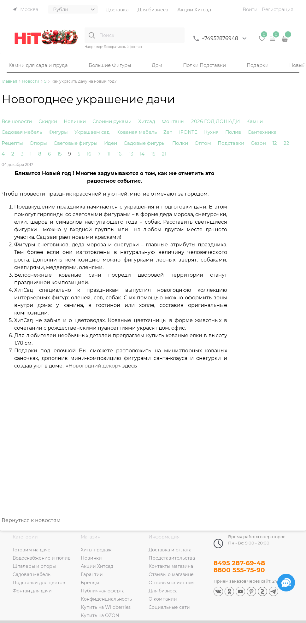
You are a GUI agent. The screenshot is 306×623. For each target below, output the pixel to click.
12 (275, 143)
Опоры (38, 143)
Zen (168, 132)
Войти (250, 9)
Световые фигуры (75, 143)
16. (119, 154)
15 (59, 154)
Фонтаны (173, 121)
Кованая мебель (136, 132)
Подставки (231, 143)
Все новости (17, 121)
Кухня (211, 132)
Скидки (47, 121)
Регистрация (277, 9)
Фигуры (58, 132)
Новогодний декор (93, 366)
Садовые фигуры (145, 143)
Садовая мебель (22, 132)
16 (89, 154)
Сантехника (262, 132)
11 (108, 154)
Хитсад (146, 121)
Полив (233, 132)
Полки (180, 143)
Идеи (110, 143)
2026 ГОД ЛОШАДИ (215, 121)
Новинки (75, 121)
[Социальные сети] (286, 582)
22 (286, 143)
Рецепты (12, 143)
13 (131, 154)
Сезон (258, 143)
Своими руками (112, 121)
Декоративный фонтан (123, 47)
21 (164, 154)
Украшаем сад (92, 132)
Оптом (203, 143)
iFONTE (188, 132)
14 (142, 154)
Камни (254, 121)
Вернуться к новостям (31, 520)
